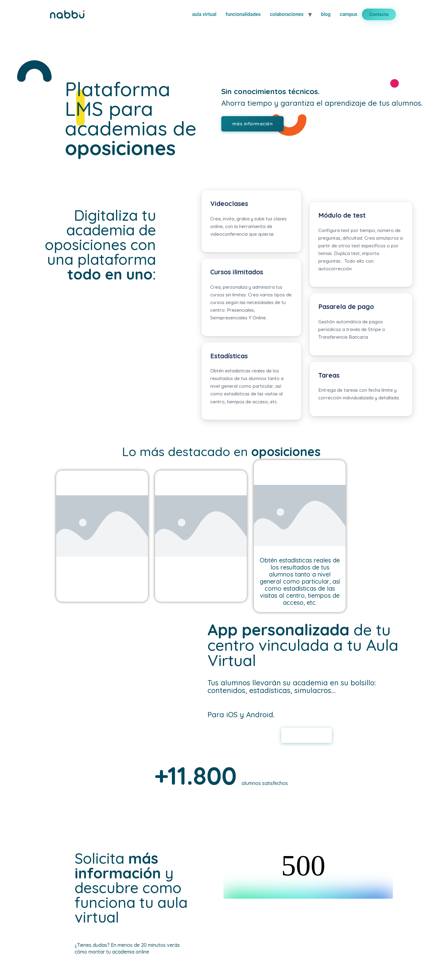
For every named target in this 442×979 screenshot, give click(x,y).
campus (348, 14)
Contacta (379, 14)
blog (326, 14)
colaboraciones (286, 14)
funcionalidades (243, 14)
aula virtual (204, 14)
